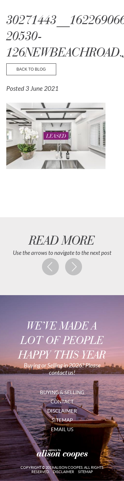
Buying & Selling (62, 392)
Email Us (62, 429)
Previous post (50, 266)
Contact (62, 401)
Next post (73, 266)
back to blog (31, 69)
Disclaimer (62, 411)
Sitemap (62, 420)
